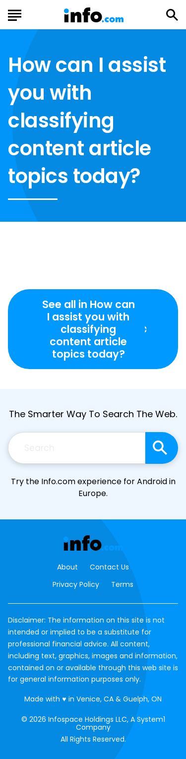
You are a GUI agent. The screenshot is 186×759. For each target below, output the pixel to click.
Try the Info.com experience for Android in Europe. (93, 487)
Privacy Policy (76, 584)
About (67, 567)
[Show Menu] (14, 14)
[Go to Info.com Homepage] (94, 15)
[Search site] (161, 448)
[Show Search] (172, 15)
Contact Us (109, 567)
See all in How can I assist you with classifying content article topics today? (88, 329)
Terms (122, 584)
